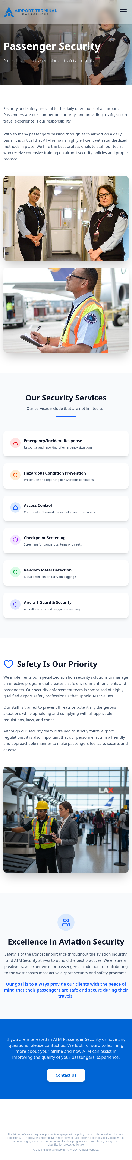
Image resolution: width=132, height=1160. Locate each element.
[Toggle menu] (123, 12)
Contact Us (66, 1075)
